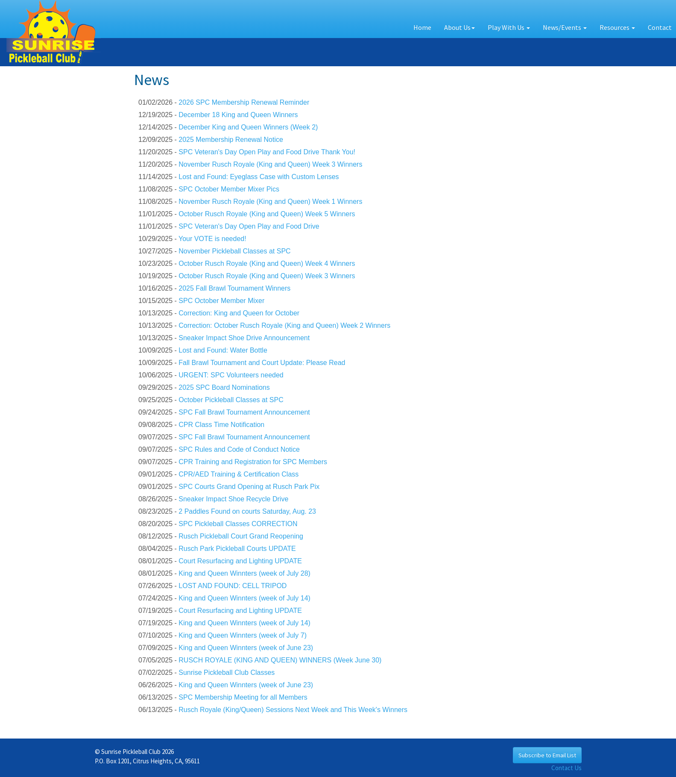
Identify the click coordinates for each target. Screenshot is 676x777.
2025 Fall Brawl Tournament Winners (234, 288)
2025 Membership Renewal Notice (231, 139)
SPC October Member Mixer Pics (229, 189)
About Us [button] (459, 27)
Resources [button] (617, 27)
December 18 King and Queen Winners (238, 114)
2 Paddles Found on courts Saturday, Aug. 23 (247, 511)
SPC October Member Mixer (221, 300)
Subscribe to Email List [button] (547, 755)
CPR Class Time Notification (221, 424)
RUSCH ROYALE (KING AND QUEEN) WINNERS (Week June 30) (280, 660)
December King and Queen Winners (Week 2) (248, 127)
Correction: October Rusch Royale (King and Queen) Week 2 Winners (284, 325)
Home (422, 27)
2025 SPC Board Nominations (224, 387)
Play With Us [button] (509, 27)
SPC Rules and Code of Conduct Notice (239, 449)
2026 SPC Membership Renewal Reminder (244, 102)
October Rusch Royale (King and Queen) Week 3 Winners (267, 276)
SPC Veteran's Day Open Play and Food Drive (249, 226)
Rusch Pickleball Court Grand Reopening (241, 536)
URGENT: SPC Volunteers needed (231, 375)
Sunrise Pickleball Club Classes (227, 672)
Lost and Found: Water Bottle (223, 350)
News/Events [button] (565, 27)
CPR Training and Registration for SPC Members (253, 461)
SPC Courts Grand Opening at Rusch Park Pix (249, 486)
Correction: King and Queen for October (239, 313)
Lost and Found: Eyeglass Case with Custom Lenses (259, 176)
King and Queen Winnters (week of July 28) (244, 573)
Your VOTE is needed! (212, 238)
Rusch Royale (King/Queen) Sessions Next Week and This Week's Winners (293, 709)
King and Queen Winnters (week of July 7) (243, 635)
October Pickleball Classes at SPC (231, 399)
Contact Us (566, 768)
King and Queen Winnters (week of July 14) (244, 598)
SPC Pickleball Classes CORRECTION (238, 523)
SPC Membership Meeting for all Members (243, 697)
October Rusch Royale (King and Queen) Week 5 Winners (267, 214)
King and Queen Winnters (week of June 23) (246, 647)
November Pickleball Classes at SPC (234, 251)
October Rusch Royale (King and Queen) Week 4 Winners (267, 263)
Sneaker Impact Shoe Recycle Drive (233, 499)
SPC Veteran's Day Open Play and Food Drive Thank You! (267, 152)
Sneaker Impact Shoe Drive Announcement (244, 337)
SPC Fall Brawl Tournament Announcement (244, 412)
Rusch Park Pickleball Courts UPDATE (237, 548)
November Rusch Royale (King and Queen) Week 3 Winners (270, 164)
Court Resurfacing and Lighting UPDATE (240, 561)
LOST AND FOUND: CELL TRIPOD (233, 585)
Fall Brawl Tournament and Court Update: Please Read (262, 362)
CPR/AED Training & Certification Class (238, 474)
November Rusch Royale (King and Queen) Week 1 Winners (270, 201)
